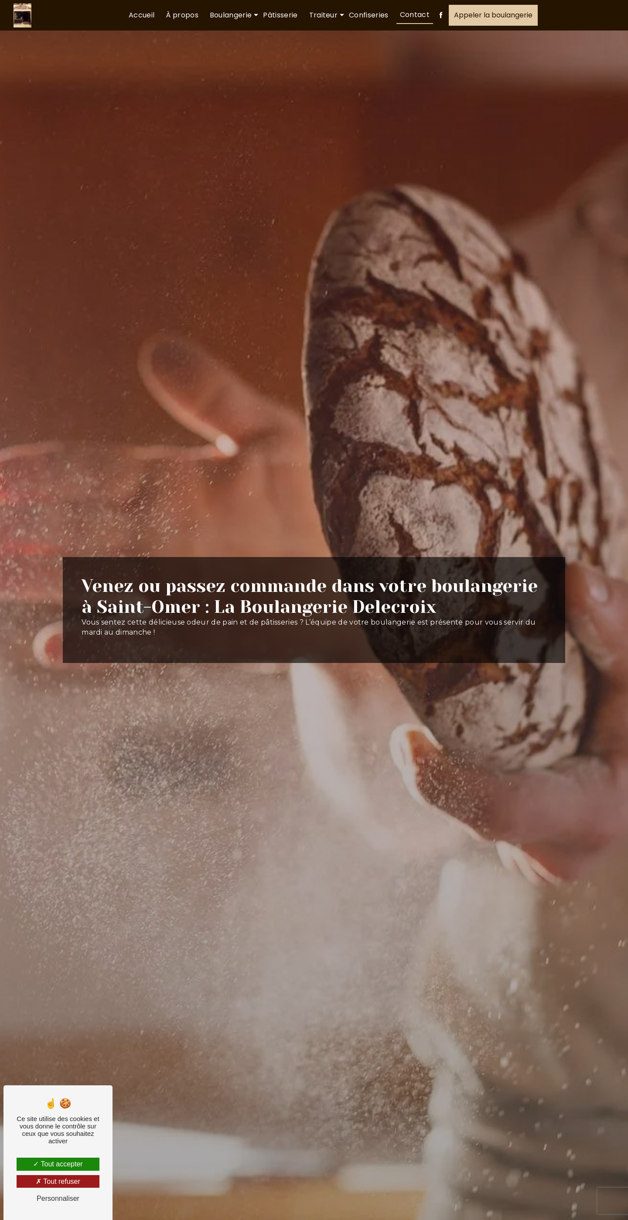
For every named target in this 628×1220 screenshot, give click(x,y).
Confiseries (369, 15)
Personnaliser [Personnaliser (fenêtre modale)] (58, 1198)
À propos (182, 15)
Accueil (141, 15)
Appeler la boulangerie (493, 15)
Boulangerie (231, 15)
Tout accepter (57, 1164)
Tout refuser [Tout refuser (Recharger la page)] (58, 1181)
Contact (415, 15)
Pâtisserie (280, 15)
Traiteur (323, 15)
